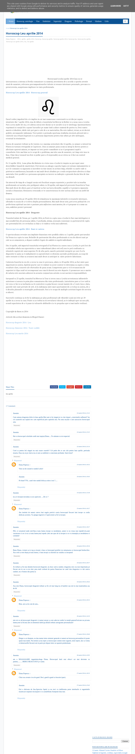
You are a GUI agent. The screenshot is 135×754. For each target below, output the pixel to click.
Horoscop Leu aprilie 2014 (19, 42)
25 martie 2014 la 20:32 (78, 608)
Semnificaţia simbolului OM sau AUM (106, 46)
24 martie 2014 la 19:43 (78, 485)
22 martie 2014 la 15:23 (78, 421)
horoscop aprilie (48, 39)
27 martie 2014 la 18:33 (78, 684)
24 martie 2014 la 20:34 (78, 554)
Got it (126, 6)
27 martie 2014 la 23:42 (78, 696)
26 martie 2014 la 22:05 (78, 666)
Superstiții (58, 21)
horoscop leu (73, 39)
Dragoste (68, 21)
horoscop (39, 39)
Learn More (115, 6)
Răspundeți (17, 434)
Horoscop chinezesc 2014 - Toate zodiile (23, 336)
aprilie (24, 39)
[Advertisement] (26, 62)
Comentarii (98, 144)
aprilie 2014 (31, 39)
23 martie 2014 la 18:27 (78, 535)
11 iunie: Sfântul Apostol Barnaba (104, 268)
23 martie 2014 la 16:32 (78, 473)
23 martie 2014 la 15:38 (78, 501)
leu (30, 42)
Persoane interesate (110, 340)
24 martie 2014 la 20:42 (78, 590)
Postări (97, 139)
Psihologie (79, 21)
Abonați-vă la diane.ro (98, 340)
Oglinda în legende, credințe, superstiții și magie (109, 44)
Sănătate (98, 21)
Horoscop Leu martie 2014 (17, 342)
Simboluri (47, 21)
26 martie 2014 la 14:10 (78, 624)
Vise (38, 21)
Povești (89, 21)
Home (11, 21)
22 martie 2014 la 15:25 (78, 440)
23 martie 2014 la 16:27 (78, 516)
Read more (106, 256)
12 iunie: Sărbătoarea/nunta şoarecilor (106, 49)
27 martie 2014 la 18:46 (78, 642)
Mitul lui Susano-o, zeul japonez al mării (107, 324)
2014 (19, 39)
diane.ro (19, 751)
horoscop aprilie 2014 (61, 39)
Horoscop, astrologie (25, 21)
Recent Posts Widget (96, 333)
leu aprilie (35, 42)
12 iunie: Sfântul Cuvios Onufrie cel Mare (107, 41)
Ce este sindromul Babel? (101, 250)
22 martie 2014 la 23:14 (78, 455)
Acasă (8, 28)
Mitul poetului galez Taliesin (102, 286)
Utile (107, 21)
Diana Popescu (24, 473)
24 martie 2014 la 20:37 (78, 571)
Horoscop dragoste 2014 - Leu (18, 331)
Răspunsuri (18, 469)
